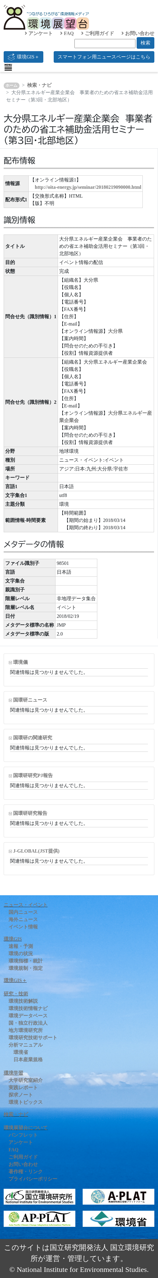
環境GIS (13, 939)
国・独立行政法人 (28, 1023)
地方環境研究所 (26, 1030)
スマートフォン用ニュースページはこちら (104, 56)
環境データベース (28, 1015)
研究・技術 (16, 993)
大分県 (115, 331)
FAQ (67, 33)
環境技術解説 (23, 1001)
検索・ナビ (39, 85)
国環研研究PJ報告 (33, 775)
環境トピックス (26, 1102)
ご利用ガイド (97, 33)
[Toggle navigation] (8, 67)
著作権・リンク (26, 1171)
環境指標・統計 (26, 960)
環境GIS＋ (23, 57)
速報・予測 (21, 946)
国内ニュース (23, 912)
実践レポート (23, 1087)
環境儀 (20, 662)
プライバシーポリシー (33, 1178)
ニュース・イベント (26, 904)
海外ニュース (23, 919)
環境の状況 (21, 953)
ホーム (11, 85)
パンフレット (23, 1135)
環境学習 (13, 1073)
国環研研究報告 (30, 813)
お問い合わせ (137, 33)
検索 (145, 42)
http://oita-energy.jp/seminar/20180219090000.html (88, 187)
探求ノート (21, 1094)
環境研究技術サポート (33, 1037)
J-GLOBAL (36, 851)
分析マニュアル (26, 1044)
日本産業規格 (28, 1059)
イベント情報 (23, 926)
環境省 (20, 1052)
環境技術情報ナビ (28, 1008)
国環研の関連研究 (32, 737)
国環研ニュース (30, 699)
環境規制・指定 (26, 968)
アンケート (39, 33)
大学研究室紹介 (26, 1080)
